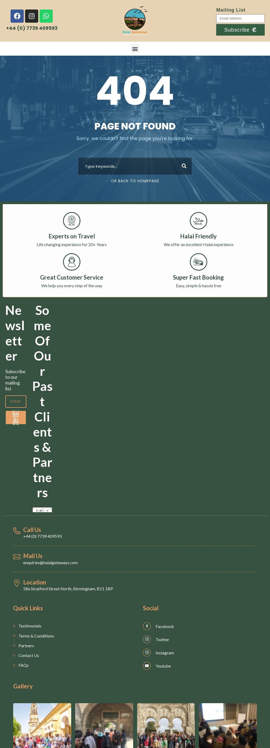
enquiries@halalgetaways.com (50, 562)
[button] (135, 48)
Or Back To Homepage (135, 181)
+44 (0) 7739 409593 (42, 536)
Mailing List (230, 10)
